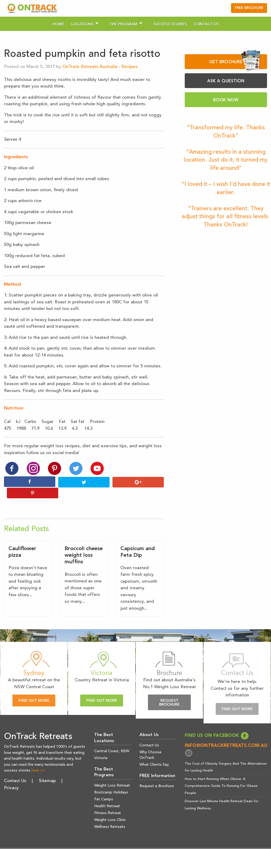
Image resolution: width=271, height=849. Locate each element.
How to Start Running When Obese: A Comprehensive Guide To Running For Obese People (221, 774)
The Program (123, 24)
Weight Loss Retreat (112, 774)
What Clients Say (154, 753)
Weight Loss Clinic (110, 808)
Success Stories (170, 24)
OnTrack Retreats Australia (89, 67)
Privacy (11, 777)
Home (58, 24)
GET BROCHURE (235, 61)
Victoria (100, 747)
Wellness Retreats (109, 815)
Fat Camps (103, 788)
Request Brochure (169, 691)
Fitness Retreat (107, 802)
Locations (82, 24)
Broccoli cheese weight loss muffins (84, 544)
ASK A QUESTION (225, 81)
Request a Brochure (156, 775)
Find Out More (34, 690)
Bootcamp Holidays (111, 781)
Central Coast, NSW (111, 740)
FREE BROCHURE (249, 8)
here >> (38, 759)
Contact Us (206, 24)
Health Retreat (107, 795)
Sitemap (47, 770)
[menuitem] (58, 24)
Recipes (129, 67)
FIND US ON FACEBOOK (217, 724)
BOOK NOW (225, 100)
